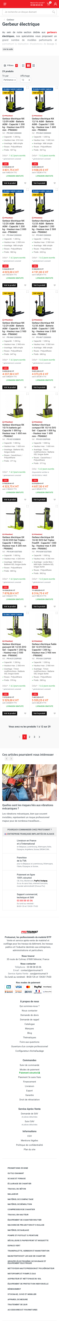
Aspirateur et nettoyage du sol (22, 1278)
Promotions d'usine (15, 1168)
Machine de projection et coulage (23, 1225)
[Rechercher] (53, 12)
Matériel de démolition (17, 1204)
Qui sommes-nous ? (29, 1006)
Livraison (29, 1086)
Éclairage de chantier (17, 1183)
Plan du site (29, 1149)
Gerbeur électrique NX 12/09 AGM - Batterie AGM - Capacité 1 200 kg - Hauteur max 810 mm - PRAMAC (13, 124)
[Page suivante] (39, 736)
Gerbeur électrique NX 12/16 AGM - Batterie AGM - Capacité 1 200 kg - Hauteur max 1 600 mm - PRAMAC (44, 124)
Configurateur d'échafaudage (29, 1051)
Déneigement (12, 1289)
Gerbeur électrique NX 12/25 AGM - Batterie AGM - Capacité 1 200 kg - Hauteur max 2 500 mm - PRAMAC (44, 226)
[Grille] (23, 65)
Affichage (25, 75)
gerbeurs (52, 32)
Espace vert (11, 1245)
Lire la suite (8, 49)
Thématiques (29, 1037)
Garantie (29, 1095)
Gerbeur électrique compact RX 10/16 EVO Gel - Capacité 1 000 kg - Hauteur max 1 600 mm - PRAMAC (44, 431)
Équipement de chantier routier (22, 1219)
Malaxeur (10, 1194)
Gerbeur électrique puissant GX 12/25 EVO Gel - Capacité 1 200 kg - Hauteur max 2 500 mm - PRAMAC (14, 650)
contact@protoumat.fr (32, 970)
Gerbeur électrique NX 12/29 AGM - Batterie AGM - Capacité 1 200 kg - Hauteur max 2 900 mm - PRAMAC (14, 329)
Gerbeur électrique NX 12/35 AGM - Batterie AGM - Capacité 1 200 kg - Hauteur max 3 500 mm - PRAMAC (44, 329)
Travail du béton (14, 1188)
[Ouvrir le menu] (5, 4)
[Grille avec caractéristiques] (28, 65)
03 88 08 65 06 (25, 900)
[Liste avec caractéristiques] (33, 65)
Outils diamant (13, 1173)
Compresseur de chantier (19, 1209)
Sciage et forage (14, 1178)
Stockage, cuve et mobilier (19, 1294)
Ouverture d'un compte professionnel (29, 1046)
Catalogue (29, 1024)
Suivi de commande (29, 1065)
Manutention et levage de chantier (24, 1256)
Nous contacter (29, 1010)
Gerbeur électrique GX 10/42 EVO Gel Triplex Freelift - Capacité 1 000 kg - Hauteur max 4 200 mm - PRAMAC (44, 543)
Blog (29, 1033)
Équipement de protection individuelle (25, 1283)
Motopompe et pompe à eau (19, 1273)
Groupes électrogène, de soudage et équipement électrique (24, 1262)
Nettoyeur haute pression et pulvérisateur (28, 1268)
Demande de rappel (29, 1019)
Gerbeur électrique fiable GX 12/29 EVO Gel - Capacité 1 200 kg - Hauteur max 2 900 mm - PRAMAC (44, 650)
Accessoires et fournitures (20, 1309)
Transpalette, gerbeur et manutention (26, 1250)
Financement (29, 1081)
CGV (29, 1136)
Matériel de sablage (16, 1230)
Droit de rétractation (29, 1099)
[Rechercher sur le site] (26, 12)
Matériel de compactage (18, 1199)
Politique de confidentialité (29, 1145)
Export (29, 1090)
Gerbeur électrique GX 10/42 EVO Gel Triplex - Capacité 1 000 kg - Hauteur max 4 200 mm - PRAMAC (14, 543)
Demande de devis (29, 1015)
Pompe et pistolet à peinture (20, 1235)
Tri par (5, 75)
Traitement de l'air (15, 1304)
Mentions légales (29, 1140)
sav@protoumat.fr (39, 973)
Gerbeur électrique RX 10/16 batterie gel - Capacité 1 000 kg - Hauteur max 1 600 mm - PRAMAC (14, 431)
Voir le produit (10, 183)
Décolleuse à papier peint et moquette (25, 1240)
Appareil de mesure (15, 1299)
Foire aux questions (29, 1042)
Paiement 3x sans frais (29, 1077)
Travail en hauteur (16, 1214)
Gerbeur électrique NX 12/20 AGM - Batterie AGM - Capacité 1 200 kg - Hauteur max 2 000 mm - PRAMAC (14, 226)
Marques (29, 1028)
